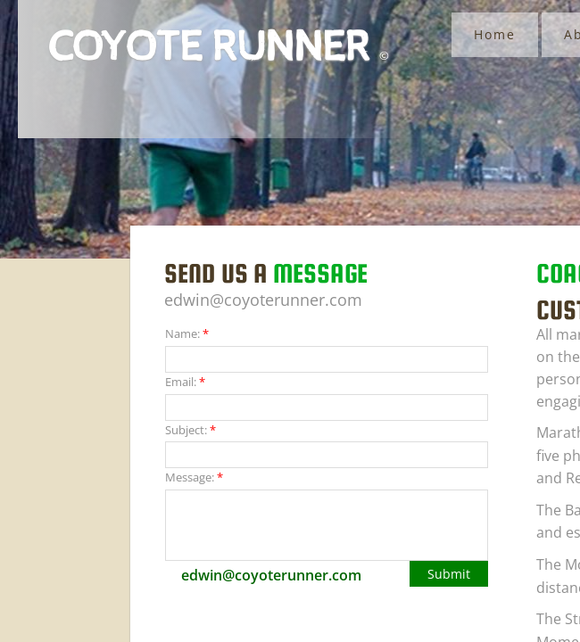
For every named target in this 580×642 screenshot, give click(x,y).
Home (495, 34)
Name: (187, 333)
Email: (185, 382)
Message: (194, 477)
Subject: (190, 430)
